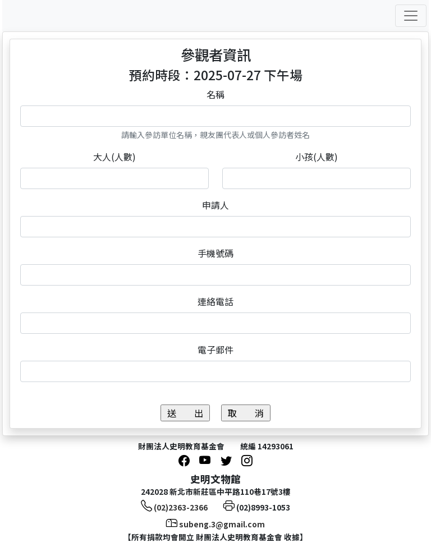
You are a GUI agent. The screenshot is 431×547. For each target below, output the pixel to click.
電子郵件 (215, 349)
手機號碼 (215, 253)
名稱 (215, 94)
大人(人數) (114, 156)
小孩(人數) (316, 156)
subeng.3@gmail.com (222, 524)
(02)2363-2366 (181, 507)
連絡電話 (215, 301)
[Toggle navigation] (411, 15)
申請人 (215, 205)
